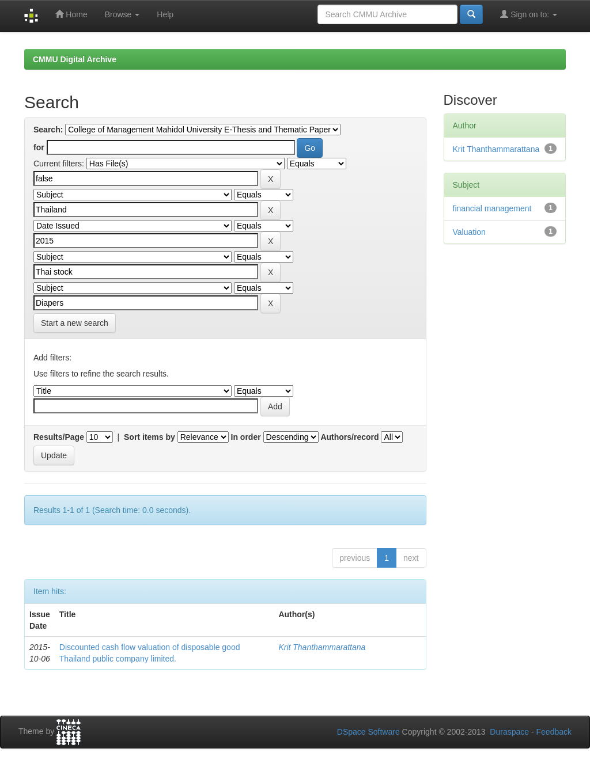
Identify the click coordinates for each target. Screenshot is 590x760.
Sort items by (149, 437)
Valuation (469, 232)
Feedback (554, 731)
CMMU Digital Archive (74, 59)
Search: (48, 129)
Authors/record (349, 437)
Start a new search (74, 323)
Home (71, 14)
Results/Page (58, 437)
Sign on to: (528, 14)
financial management (492, 208)
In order (246, 437)
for (38, 147)
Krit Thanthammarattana (321, 647)
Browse (122, 14)
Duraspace (509, 731)
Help (165, 14)
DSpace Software (368, 731)
